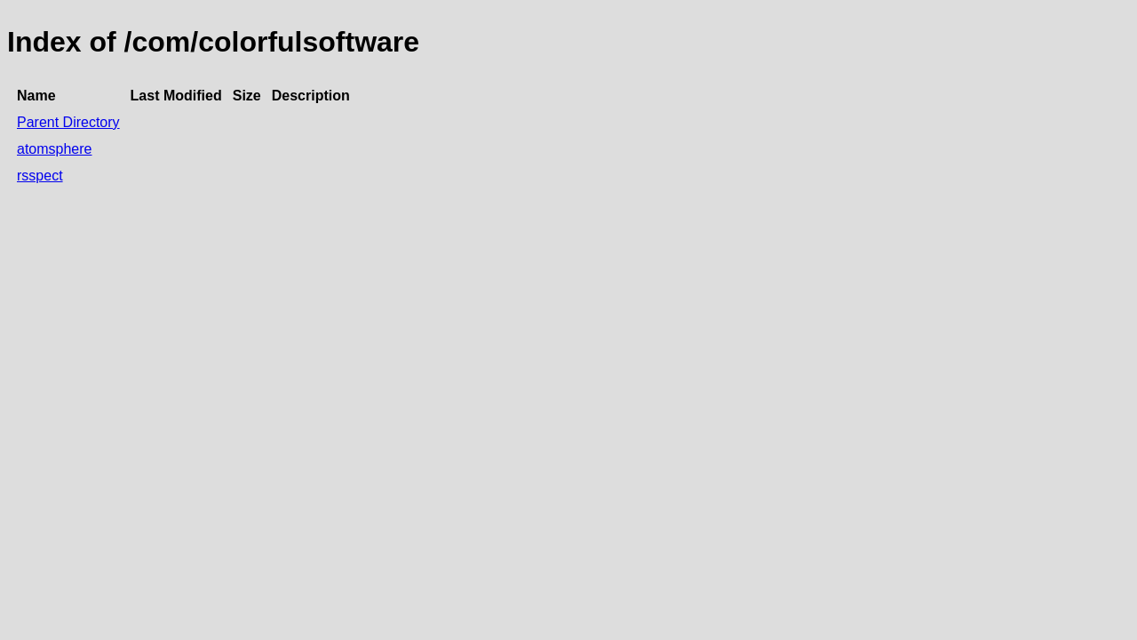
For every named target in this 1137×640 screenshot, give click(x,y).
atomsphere (54, 148)
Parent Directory (68, 122)
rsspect (40, 175)
